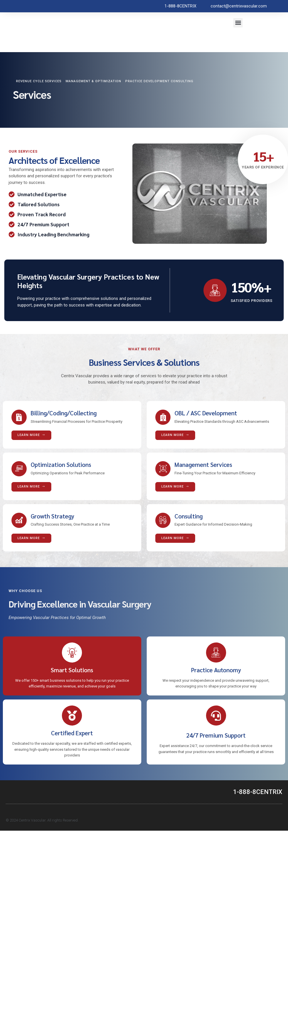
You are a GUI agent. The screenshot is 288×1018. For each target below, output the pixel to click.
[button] (238, 22)
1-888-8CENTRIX (257, 794)
